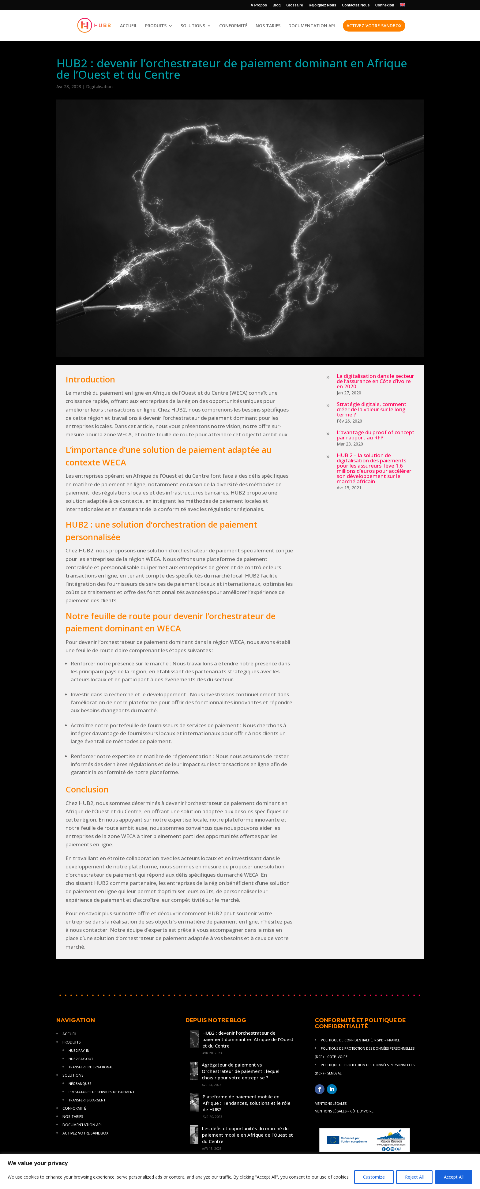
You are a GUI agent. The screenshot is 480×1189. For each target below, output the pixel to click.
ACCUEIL (128, 26)
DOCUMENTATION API (311, 26)
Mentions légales (331, 1103)
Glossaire (294, 5)
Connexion (384, 5)
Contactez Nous (356, 5)
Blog (276, 5)
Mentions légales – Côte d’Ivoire (344, 1111)
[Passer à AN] (402, 6)
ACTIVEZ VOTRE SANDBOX (374, 25)
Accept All (453, 1177)
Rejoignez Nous (322, 5)
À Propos (259, 5)
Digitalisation (99, 86)
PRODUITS (156, 26)
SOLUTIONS (193, 26)
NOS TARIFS (268, 26)
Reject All (414, 1177)
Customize (374, 1177)
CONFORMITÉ (233, 26)
